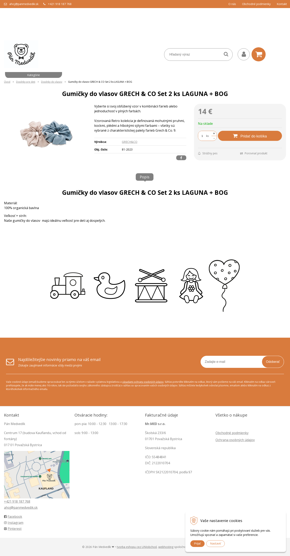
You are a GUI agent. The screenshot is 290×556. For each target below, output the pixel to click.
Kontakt (282, 4)
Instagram (13, 522)
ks (207, 136)
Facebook (13, 516)
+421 (8, 501)
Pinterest (13, 528)
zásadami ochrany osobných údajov (143, 382)
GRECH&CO (129, 142)
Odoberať (273, 361)
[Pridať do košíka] (250, 136)
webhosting (165, 547)
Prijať (197, 543)
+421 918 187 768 (59, 4)
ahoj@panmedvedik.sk (23, 4)
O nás (232, 4)
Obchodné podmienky (256, 4)
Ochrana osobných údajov (235, 440)
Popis (144, 176)
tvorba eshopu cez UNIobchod (137, 547)
